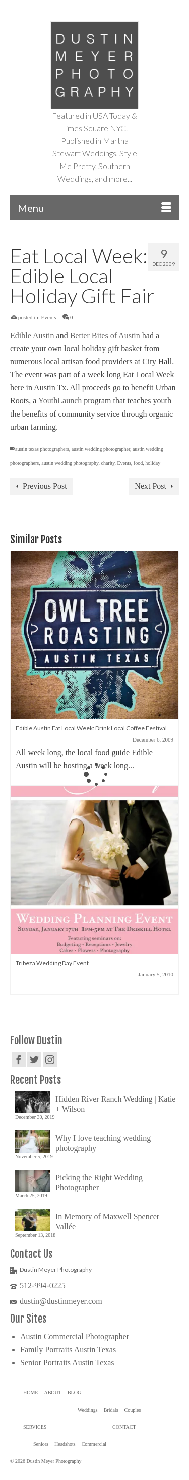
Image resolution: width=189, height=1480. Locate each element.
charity (107, 463)
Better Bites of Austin (105, 335)
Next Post (150, 486)
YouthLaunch (60, 400)
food (138, 463)
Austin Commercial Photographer (74, 1336)
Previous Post (45, 486)
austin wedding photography (69, 463)
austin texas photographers (42, 449)
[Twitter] (34, 1059)
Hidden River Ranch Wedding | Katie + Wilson (115, 1104)
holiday (152, 463)
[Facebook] (19, 1059)
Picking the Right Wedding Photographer (99, 1182)
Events (48, 317)
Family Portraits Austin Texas (68, 1349)
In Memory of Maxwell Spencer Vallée (107, 1221)
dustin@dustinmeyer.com (56, 1301)
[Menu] (94, 207)
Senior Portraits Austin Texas (67, 1362)
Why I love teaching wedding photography (103, 1143)
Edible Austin (32, 335)
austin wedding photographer (101, 449)
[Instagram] (50, 1059)
